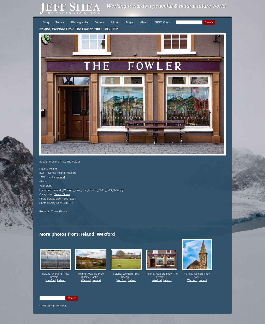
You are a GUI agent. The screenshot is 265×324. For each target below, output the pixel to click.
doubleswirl (61, 306)
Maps (130, 22)
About (144, 22)
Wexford (50, 280)
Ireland (53, 168)
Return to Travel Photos (53, 211)
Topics (59, 22)
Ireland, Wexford (66, 172)
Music (115, 22)
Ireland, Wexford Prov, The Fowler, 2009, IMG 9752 (78, 29)
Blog (46, 22)
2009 (49, 185)
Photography (80, 22)
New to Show (62, 194)
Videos (100, 22)
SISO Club (162, 22)
